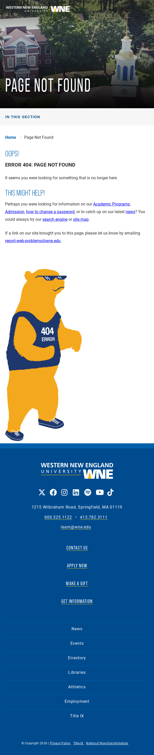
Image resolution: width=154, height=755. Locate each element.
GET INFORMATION (77, 601)
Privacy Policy (60, 743)
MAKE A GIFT (77, 583)
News (77, 628)
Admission (14, 211)
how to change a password (50, 211)
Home (10, 137)
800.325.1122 (58, 517)
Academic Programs (111, 204)
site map (81, 219)
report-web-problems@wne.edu (33, 240)
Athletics (77, 686)
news (130, 211)
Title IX (77, 715)
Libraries (77, 672)
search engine (54, 219)
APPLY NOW (77, 565)
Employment (77, 701)
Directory (77, 657)
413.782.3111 (94, 517)
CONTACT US (77, 548)
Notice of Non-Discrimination (107, 743)
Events (77, 643)
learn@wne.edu (76, 527)
